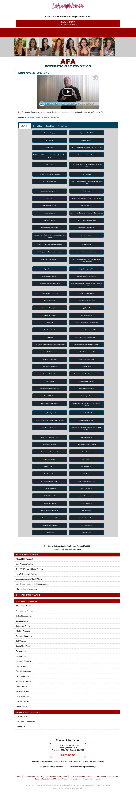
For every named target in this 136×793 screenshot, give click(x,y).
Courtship (49, 164)
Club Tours (49, 147)
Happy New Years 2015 (87, 133)
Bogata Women (22, 621)
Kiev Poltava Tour (49, 474)
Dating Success (49, 532)
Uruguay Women (23, 696)
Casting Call (49, 322)
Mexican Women (22, 676)
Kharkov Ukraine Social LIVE (49, 228)
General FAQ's (22, 717)
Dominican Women (23, 671)
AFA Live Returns (86, 437)
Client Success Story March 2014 (86, 220)
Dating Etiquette (86, 510)
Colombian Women (23, 616)
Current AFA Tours (49, 396)
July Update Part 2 (86, 315)
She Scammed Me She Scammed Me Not (86, 337)
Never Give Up (86, 452)
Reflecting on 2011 (86, 396)
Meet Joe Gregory (49, 133)
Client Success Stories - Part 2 (49, 452)
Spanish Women (22, 701)
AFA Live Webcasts (86, 466)
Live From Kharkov (86, 235)
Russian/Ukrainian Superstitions (86, 276)
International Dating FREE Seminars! (49, 174)
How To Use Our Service (25, 721)
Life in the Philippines (49, 206)
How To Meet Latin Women (27, 574)
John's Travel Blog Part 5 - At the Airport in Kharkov (86, 147)
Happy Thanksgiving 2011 (86, 420)
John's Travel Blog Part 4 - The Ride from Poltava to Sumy (86, 166)
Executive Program (49, 459)
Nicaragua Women (23, 661)
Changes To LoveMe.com (86, 293)
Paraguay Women (23, 691)
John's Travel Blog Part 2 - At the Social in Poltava (86, 198)
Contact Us (20, 727)
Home (18, 776)
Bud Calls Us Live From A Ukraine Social (86, 322)
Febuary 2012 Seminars (49, 366)
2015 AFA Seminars (86, 503)
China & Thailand (49, 220)
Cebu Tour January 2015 (49, 518)
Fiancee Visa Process (49, 181)
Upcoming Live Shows (49, 488)
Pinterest (39, 117)
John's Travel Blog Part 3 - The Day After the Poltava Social (86, 182)
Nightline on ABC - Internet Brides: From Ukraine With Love (49, 156)
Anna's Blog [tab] (62, 126)
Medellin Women (23, 631)
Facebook (31, 117)
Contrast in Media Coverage (49, 437)
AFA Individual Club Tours (86, 413)
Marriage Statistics (86, 488)
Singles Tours (49, 140)
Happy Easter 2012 (86, 308)
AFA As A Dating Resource (86, 496)
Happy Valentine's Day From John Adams (86, 374)
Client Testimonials (86, 525)
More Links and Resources (26, 589)
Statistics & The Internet (86, 381)
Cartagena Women (23, 626)
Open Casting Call (49, 269)
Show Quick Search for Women (28, 595)
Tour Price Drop (86, 459)
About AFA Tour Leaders (49, 352)
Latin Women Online (77, 788)
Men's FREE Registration (25, 559)
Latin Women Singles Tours (56, 776)
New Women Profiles (24, 611)
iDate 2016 (86, 191)
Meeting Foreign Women (86, 388)
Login (98, 779)
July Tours (49, 337)
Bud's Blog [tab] (37, 126)
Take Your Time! (86, 532)
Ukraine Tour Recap (50, 315)
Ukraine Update (86, 244)
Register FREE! (68, 23)
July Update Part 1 (49, 330)
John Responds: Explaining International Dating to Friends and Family (86, 260)
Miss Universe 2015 (86, 206)
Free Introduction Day (49, 374)
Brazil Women (21, 666)
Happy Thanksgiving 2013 (86, 269)
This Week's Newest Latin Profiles (29, 569)
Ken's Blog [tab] (50, 126)
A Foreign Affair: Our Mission (49, 481)
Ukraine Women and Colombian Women (49, 244)
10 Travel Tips (86, 174)
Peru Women (21, 651)
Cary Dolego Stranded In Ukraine (86, 444)
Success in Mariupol (50, 300)
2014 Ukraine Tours (50, 213)
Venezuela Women (23, 681)
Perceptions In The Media (49, 525)
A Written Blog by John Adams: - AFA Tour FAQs (49, 420)
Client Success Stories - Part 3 (49, 427)
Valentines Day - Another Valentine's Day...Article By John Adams (86, 429)
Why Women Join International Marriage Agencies (49, 344)
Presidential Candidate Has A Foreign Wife (86, 344)
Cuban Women (22, 706)
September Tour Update (49, 308)
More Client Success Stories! (86, 518)
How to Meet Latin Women (81, 776)
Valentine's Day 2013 (49, 444)
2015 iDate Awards (49, 496)
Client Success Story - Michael (86, 155)
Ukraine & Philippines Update (49, 259)
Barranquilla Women (24, 636)
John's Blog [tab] (24, 126)
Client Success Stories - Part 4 (86, 300)
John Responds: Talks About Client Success (49, 252)
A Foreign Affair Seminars (49, 276)
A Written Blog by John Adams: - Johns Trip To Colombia (86, 404)
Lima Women (21, 656)
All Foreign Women (23, 606)
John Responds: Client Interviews (49, 388)
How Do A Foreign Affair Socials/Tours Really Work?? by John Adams (86, 285)
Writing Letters (86, 366)
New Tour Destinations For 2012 (86, 352)
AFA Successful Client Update (49, 403)
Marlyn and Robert (86, 140)
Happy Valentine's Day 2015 (86, 481)
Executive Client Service (49, 359)
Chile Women (21, 686)
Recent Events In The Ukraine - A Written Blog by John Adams (49, 236)
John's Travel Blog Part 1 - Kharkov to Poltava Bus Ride (86, 213)
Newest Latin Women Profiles (107, 776)
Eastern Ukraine (49, 381)
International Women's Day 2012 (87, 330)
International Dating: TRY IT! (49, 191)
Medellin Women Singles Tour (49, 293)
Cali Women (21, 641)
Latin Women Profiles (24, 564)
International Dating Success (86, 228)
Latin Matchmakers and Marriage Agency (32, 584)
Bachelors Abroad (49, 466)
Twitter (47, 117)
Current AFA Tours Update (86, 359)
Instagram (55, 117)
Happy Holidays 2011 (49, 413)
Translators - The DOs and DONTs (49, 283)
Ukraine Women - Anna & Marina (86, 252)
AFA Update (86, 474)
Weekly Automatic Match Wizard (29, 579)
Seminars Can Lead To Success (49, 510)
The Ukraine (49, 198)
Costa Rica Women (23, 646)
